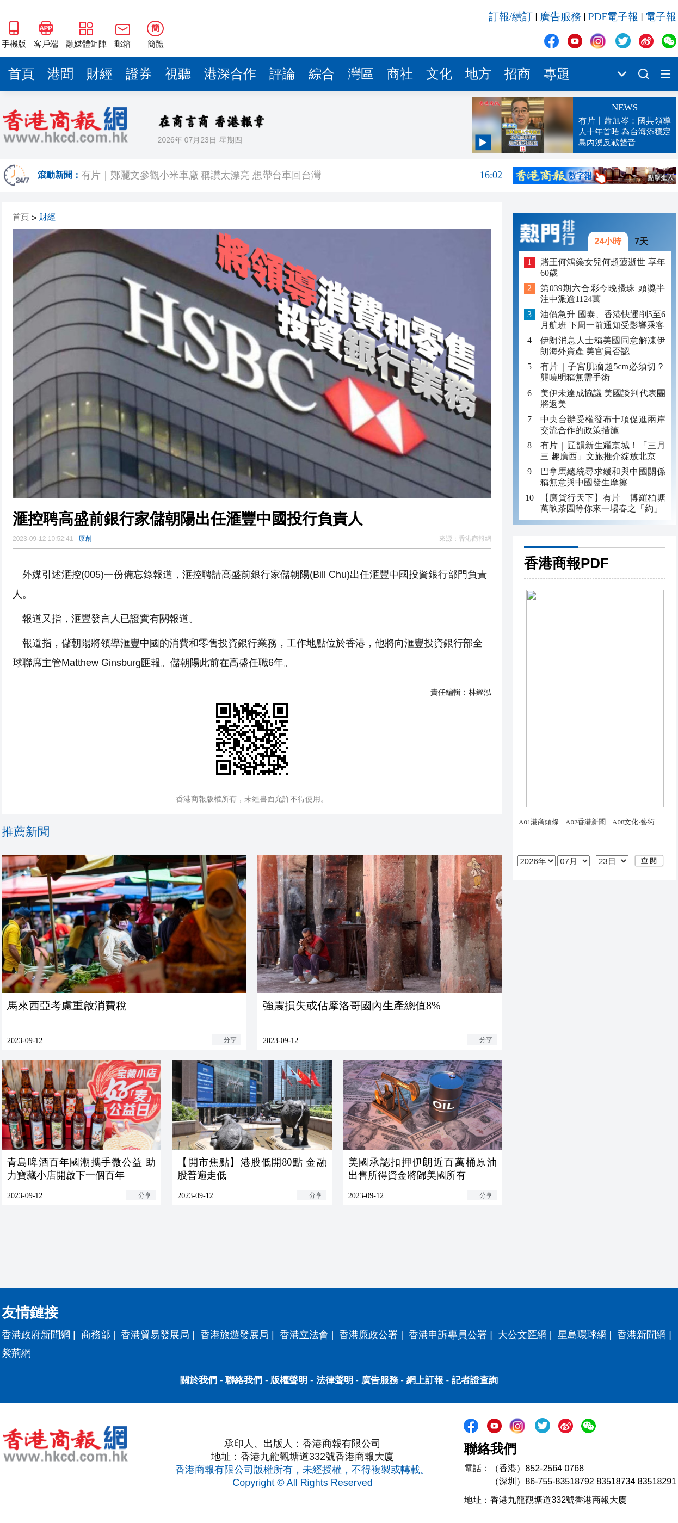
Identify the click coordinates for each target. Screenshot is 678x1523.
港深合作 (230, 74)
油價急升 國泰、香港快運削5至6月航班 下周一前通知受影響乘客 (602, 320)
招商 (517, 74)
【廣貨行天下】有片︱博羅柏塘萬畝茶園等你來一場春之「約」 (602, 503)
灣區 (361, 74)
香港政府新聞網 (36, 1334)
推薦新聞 (26, 831)
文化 (439, 74)
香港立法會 (304, 1334)
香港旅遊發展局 (234, 1334)
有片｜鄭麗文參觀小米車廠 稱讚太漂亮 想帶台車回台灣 (291, 175)
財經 (100, 74)
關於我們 (198, 1380)
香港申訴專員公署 (448, 1334)
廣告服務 (560, 16)
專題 (557, 74)
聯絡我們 (243, 1380)
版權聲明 (288, 1380)
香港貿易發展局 (155, 1334)
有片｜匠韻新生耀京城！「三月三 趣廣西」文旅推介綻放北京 (602, 451)
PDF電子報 (613, 16)
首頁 (21, 74)
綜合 (322, 74)
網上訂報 (424, 1380)
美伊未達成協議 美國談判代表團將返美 (602, 399)
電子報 (660, 16)
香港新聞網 (641, 1334)
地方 (478, 74)
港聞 (60, 74)
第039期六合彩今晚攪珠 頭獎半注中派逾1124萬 (602, 293)
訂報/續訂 (511, 16)
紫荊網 (16, 1353)
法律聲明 (334, 1380)
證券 (139, 74)
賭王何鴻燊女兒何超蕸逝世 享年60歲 (602, 267)
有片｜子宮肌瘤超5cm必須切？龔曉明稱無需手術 (602, 372)
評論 (282, 74)
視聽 (178, 74)
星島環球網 (582, 1334)
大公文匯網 (522, 1334)
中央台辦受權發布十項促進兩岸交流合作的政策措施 (602, 425)
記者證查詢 (475, 1380)
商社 (400, 74)
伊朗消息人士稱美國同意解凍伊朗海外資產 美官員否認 (602, 346)
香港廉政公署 (368, 1334)
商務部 (95, 1334)
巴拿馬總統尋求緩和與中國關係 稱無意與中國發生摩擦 (602, 477)
